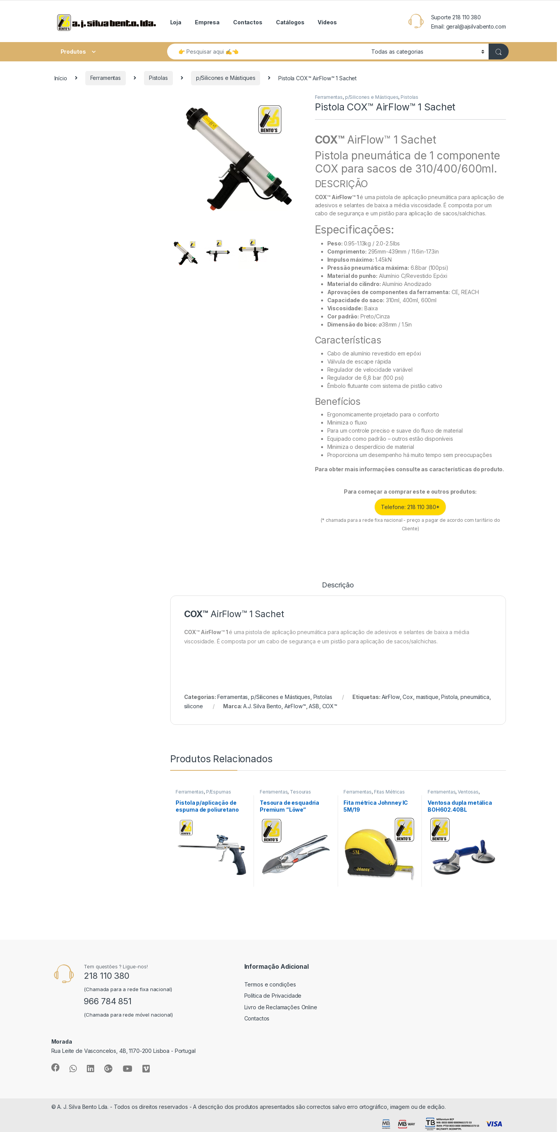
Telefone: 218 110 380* (410, 507)
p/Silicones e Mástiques (225, 77)
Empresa (207, 22)
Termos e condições (270, 984)
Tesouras (300, 792)
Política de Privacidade (273, 995)
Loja (175, 22)
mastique (427, 697)
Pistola (449, 697)
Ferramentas (105, 77)
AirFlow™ (295, 706)
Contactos (247, 22)
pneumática (474, 697)
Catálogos (290, 22)
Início (60, 77)
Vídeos (327, 22)
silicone (193, 706)
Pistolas (158, 77)
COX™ (329, 706)
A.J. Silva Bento (262, 706)
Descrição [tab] (338, 585)
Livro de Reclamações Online (280, 1007)
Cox (408, 697)
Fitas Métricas (389, 792)
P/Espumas (218, 792)
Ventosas (468, 792)
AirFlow (391, 697)
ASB (314, 706)
